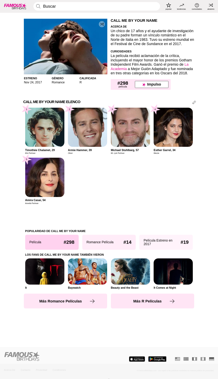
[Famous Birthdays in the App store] (137, 359)
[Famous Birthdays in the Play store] (157, 359)
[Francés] (194, 359)
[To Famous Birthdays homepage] (15, 6)
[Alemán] (211, 359)
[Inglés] (177, 359)
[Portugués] (186, 359)
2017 (38, 82)
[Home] (55, 356)
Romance (58, 82)
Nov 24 (28, 82)
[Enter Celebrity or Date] (96, 6)
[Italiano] (203, 359)
